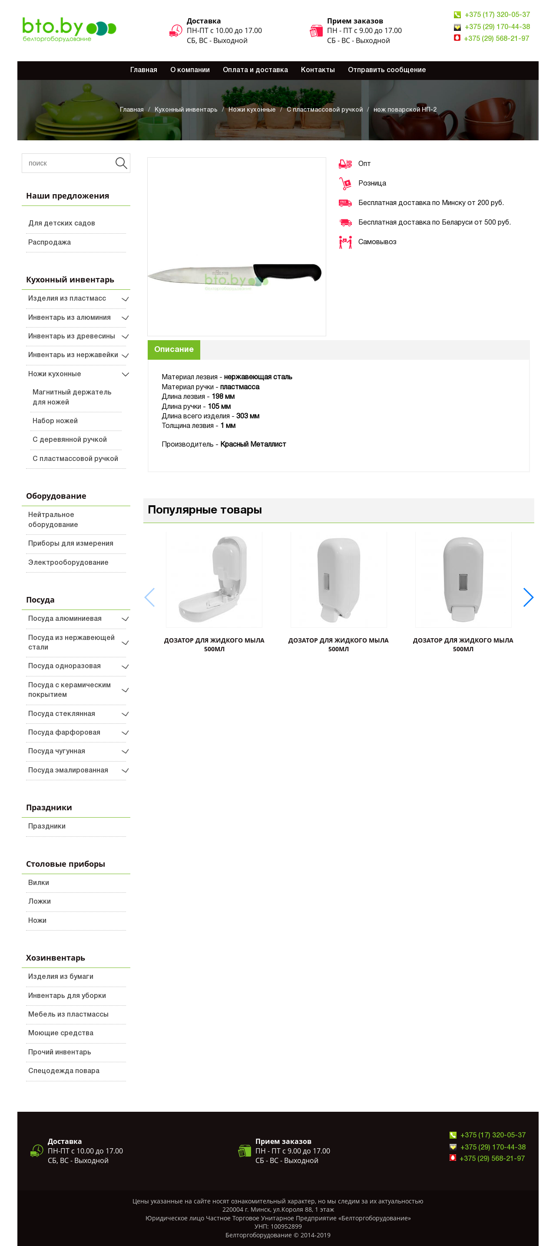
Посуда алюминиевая (65, 619)
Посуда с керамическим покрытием (69, 690)
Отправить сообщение (387, 70)
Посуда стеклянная (61, 714)
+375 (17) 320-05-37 (497, 15)
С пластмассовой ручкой (325, 110)
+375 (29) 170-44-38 (497, 27)
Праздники (49, 807)
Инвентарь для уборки (67, 996)
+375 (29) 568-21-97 (496, 39)
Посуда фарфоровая (64, 733)
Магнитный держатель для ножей (72, 397)
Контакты (318, 70)
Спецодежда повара (63, 1071)
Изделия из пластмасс (67, 299)
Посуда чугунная (56, 752)
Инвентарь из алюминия (69, 318)
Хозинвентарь (55, 957)
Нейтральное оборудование (53, 520)
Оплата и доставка (255, 70)
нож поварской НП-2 (405, 110)
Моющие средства (60, 1034)
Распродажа (49, 243)
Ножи (37, 921)
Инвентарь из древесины (71, 337)
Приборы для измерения (70, 544)
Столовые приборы (65, 863)
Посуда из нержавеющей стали (71, 643)
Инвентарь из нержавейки (73, 355)
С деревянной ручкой (70, 440)
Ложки (39, 902)
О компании (190, 70)
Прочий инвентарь (59, 1053)
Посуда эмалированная (68, 771)
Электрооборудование (68, 563)
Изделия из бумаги (60, 977)
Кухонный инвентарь (186, 110)
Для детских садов (61, 224)
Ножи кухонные (252, 110)
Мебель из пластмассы (68, 1015)
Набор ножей (55, 421)
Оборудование (56, 495)
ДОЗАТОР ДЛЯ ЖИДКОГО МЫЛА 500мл (214, 644)
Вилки (38, 883)
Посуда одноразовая (64, 666)
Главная (143, 70)
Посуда (40, 599)
